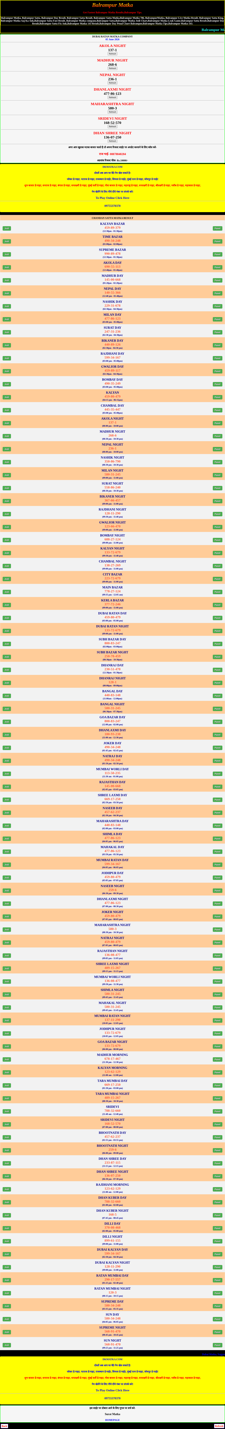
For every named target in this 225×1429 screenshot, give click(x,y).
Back (4, 1426)
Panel (217, 228)
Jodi (7, 228)
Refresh (112, 54)
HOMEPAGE (112, 1420)
